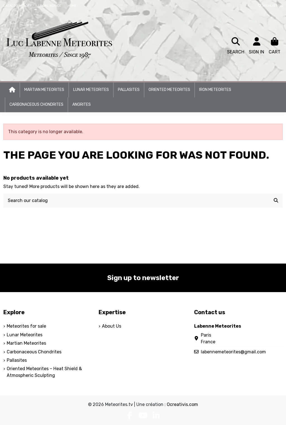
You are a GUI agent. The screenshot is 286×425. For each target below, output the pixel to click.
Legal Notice (50, 6)
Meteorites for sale (26, 326)
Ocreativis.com (182, 404)
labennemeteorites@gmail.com (233, 351)
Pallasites (17, 360)
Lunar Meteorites (24, 334)
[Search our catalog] (276, 201)
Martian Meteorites (26, 343)
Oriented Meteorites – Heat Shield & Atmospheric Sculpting (44, 372)
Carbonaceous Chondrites (34, 351)
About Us (111, 326)
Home (72, 6)
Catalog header (18, 6)
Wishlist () (270, 6)
